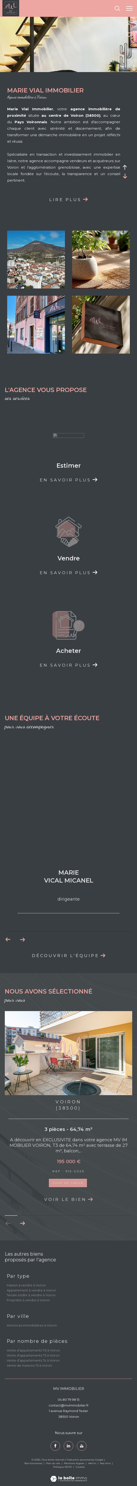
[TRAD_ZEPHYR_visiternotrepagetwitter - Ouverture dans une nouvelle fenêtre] (68, 1446)
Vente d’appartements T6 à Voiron (33, 1350)
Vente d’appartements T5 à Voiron (33, 1355)
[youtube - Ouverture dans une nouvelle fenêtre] (81, 1446)
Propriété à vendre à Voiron (28, 1300)
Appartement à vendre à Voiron (31, 1290)
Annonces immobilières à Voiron (32, 1325)
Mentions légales (74, 1463)
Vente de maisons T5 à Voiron (29, 1365)
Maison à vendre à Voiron (26, 1285)
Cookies (80, 1467)
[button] (22, 1223)
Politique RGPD (62, 1466)
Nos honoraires (33, 1463)
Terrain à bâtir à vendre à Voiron (31, 1295)
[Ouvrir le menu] (129, 8)
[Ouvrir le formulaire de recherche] (117, 8)
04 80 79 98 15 (68, 1399)
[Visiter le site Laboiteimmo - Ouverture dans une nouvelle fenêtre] (68, 1475)
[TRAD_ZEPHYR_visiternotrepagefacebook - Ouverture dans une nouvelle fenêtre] (55, 1446)
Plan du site (53, 1463)
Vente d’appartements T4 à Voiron (33, 1360)
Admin (92, 1463)
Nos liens (105, 1463)
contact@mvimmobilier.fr (69, 1405)
